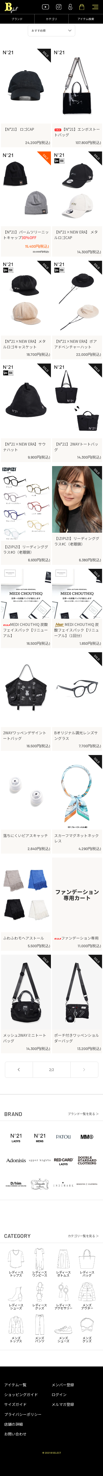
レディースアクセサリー (63, 1295)
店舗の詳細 (13, 1424)
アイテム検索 (86, 19)
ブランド (17, 19)
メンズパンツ (39, 1328)
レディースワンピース (39, 1262)
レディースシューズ (16, 1295)
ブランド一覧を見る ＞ (83, 1113)
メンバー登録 (63, 1384)
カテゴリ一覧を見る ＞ (83, 1235)
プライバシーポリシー (23, 1414)
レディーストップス (16, 1262)
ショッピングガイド (21, 1394)
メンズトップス (16, 1328)
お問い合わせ (15, 1434)
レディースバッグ (87, 1262)
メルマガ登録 (63, 1404)
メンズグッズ (87, 1328)
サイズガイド (15, 1404)
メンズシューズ (63, 1328)
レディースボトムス (63, 1262)
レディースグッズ (39, 1295)
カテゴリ (51, 19)
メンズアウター (87, 1295)
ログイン (59, 1394)
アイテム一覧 (15, 1384)
